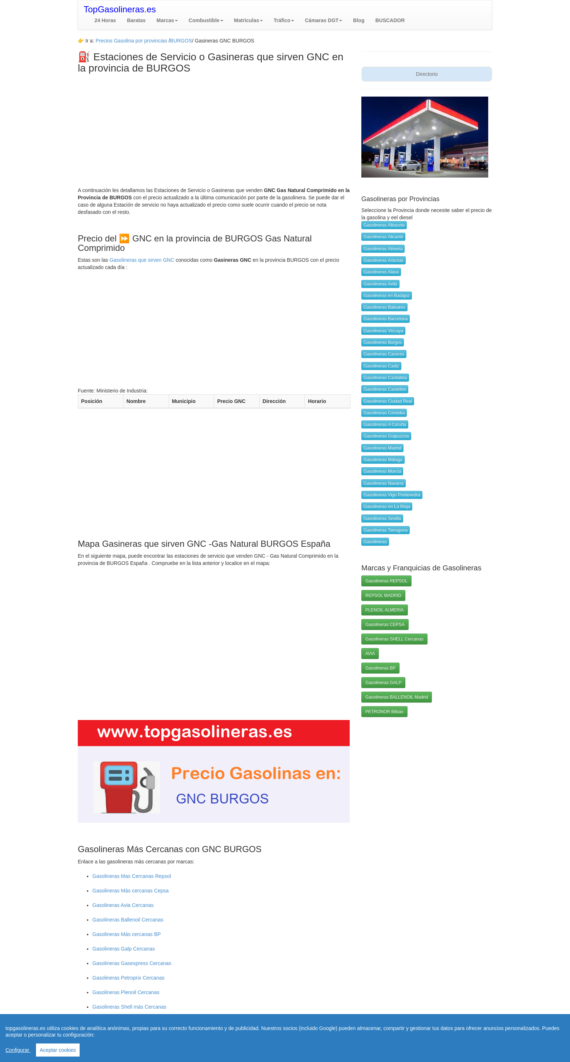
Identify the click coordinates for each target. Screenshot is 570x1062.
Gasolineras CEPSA (385, 624)
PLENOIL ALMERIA (384, 610)
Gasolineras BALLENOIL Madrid (396, 697)
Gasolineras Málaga (383, 459)
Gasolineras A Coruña (385, 424)
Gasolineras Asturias (384, 260)
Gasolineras (375, 541)
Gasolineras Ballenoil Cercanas (127, 920)
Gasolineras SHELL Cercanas (394, 639)
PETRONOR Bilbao (384, 711)
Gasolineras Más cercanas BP (126, 934)
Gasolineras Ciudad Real (388, 401)
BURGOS (181, 41)
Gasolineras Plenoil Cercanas (125, 992)
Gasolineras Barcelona (386, 318)
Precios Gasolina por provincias (131, 41)
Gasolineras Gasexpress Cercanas (131, 963)
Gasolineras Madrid (382, 448)
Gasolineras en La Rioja (387, 506)
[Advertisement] (214, 128)
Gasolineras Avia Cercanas (123, 905)
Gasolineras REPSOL (386, 580)
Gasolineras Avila (380, 283)
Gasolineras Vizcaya (383, 330)
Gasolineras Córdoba (384, 412)
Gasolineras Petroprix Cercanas (128, 978)
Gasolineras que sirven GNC (141, 260)
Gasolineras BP (380, 668)
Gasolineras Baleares (384, 307)
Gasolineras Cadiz (381, 366)
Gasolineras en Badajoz (387, 295)
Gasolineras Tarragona (386, 530)
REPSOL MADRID (383, 595)
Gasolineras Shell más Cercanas (129, 1007)
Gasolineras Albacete (384, 225)
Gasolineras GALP (383, 682)
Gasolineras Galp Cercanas (123, 949)
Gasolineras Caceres (384, 354)
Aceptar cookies (58, 1050)
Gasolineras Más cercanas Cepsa (130, 891)
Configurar (18, 1050)
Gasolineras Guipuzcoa (386, 436)
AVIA (370, 653)
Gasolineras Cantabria (385, 377)
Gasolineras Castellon (385, 389)
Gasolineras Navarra (384, 483)
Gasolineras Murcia (382, 471)
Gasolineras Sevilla (382, 518)
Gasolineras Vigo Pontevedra (392, 494)
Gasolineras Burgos (383, 342)
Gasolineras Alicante (383, 236)
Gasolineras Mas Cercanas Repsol (131, 876)
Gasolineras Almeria (383, 248)
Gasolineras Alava (381, 271)
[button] (167, 20)
